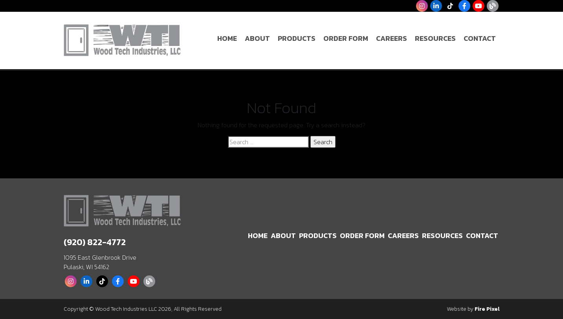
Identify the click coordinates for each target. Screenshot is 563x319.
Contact (480, 38)
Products (296, 38)
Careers (391, 38)
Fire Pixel (487, 309)
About (257, 38)
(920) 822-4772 (95, 242)
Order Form (345, 38)
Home (227, 38)
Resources (435, 38)
